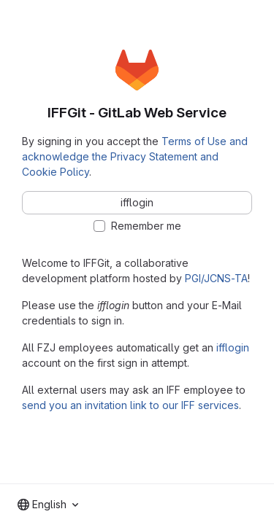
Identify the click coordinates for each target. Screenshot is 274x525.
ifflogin (232, 347)
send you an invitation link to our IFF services (130, 405)
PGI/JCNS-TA (216, 278)
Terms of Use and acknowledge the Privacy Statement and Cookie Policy (135, 156)
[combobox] (48, 504)
